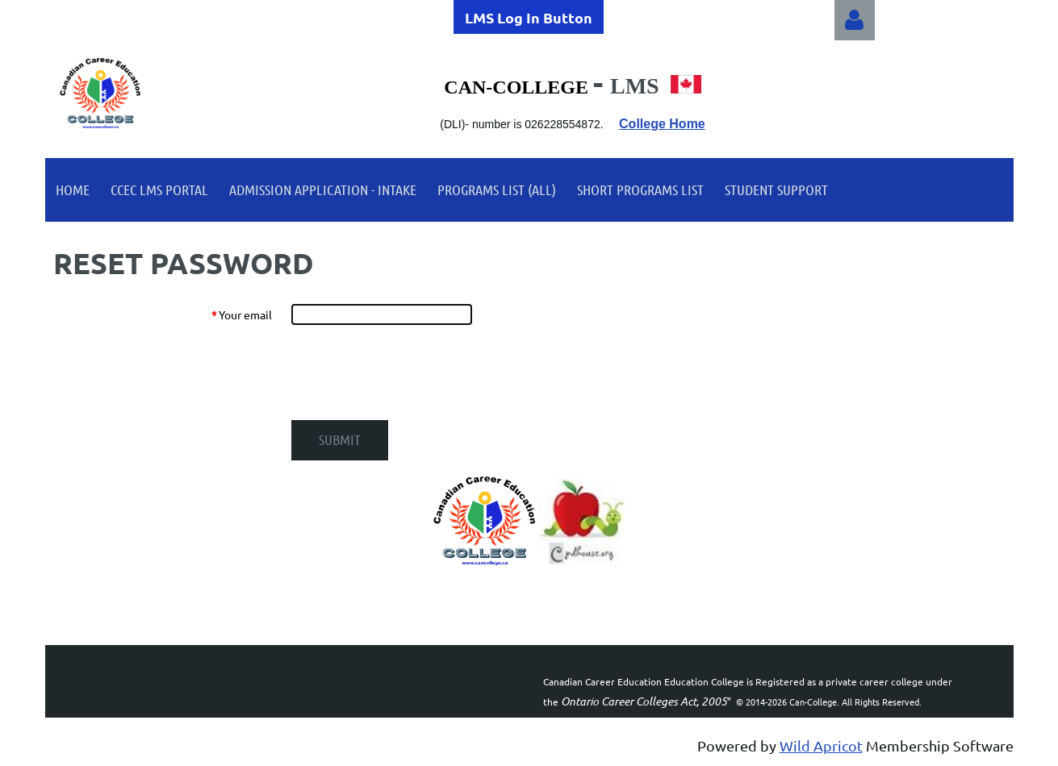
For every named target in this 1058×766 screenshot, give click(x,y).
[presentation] (413, 372)
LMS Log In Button (528, 17)
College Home (662, 124)
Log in (854, 20)
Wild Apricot (821, 745)
